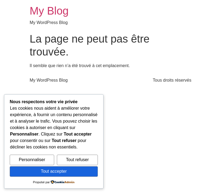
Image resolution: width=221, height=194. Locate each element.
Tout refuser (77, 159)
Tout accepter (54, 171)
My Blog (49, 11)
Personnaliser (32, 159)
